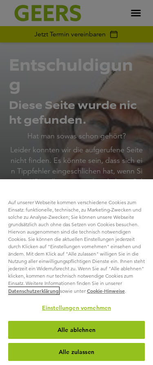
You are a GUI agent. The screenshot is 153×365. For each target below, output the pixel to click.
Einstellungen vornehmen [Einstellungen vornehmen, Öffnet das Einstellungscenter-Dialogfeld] (76, 308)
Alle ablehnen (76, 330)
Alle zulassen (76, 352)
